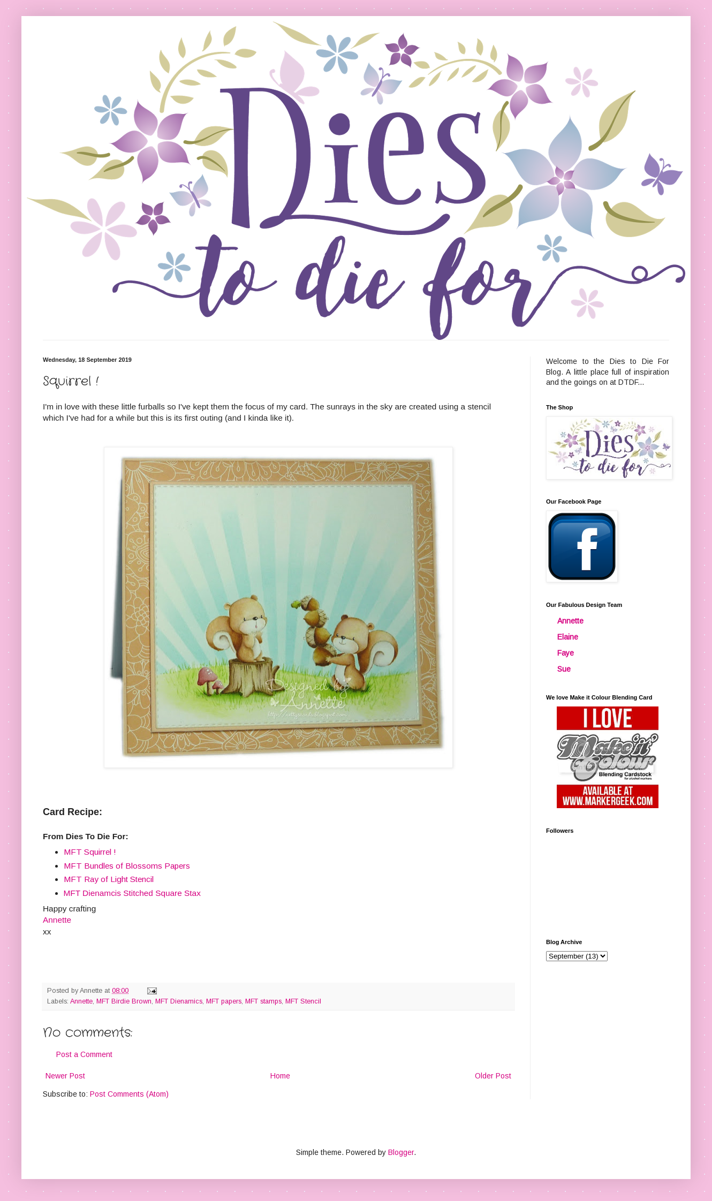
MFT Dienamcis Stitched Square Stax (132, 893)
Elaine (567, 637)
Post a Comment (84, 1054)
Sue (564, 669)
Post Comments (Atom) (129, 1094)
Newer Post (65, 1075)
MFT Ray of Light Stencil (109, 879)
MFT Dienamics (178, 1001)
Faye (565, 653)
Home (280, 1075)
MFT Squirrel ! (90, 851)
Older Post (493, 1075)
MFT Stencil (303, 1001)
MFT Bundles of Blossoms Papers (127, 865)
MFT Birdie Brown (124, 1001)
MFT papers (223, 1001)
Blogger (401, 1152)
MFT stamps (263, 1001)
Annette (81, 1001)
